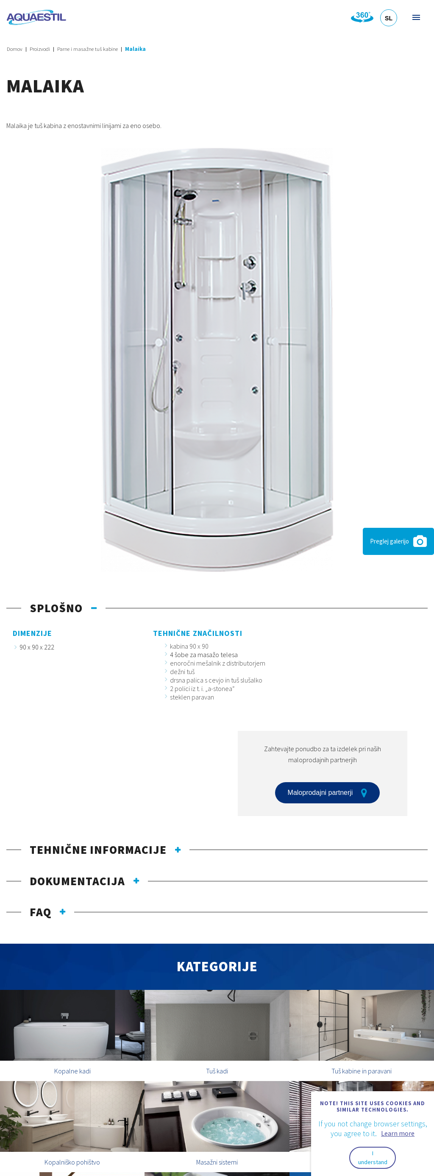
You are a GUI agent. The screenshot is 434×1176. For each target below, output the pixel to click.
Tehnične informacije (98, 849)
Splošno (56, 608)
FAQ (40, 912)
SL (388, 18)
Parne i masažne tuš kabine (87, 49)
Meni (415, 17)
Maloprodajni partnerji (327, 793)
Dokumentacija (77, 881)
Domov (14, 49)
